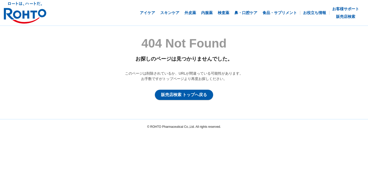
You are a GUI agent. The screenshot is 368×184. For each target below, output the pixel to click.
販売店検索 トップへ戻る (184, 95)
